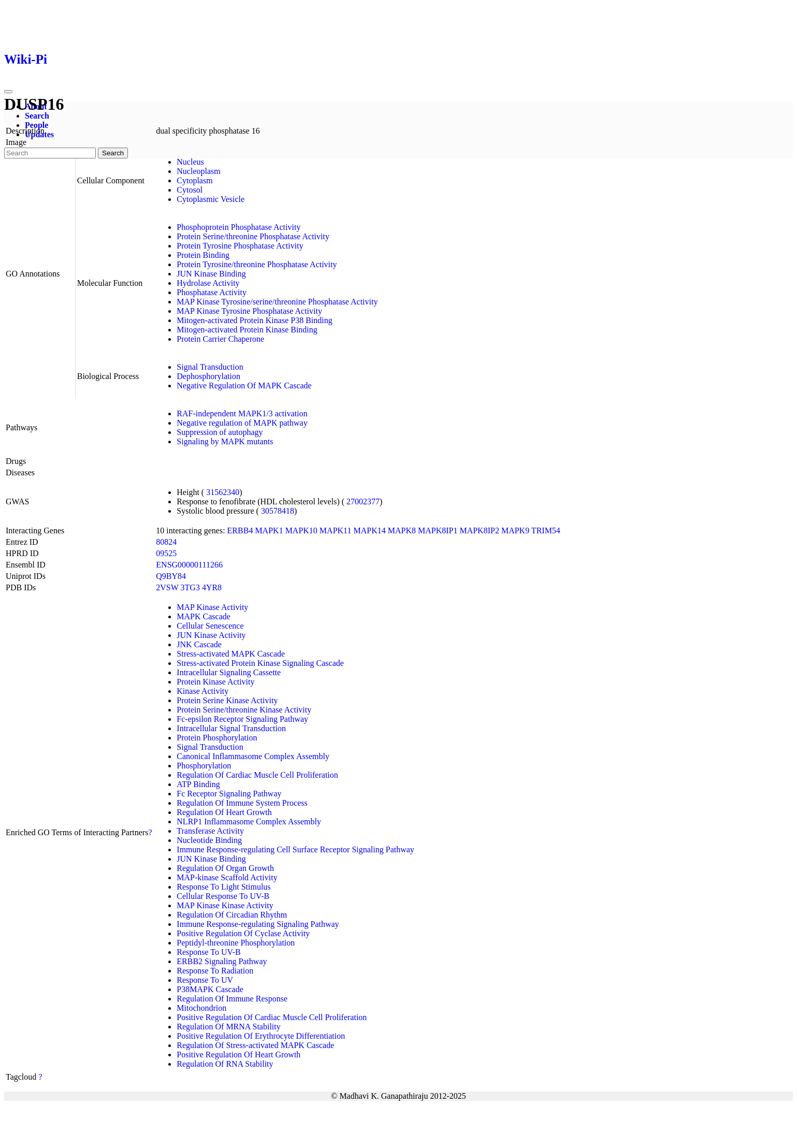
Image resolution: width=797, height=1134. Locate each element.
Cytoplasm (194, 180)
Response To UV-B (208, 952)
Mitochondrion (201, 1008)
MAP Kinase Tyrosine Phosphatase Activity (249, 311)
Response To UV (205, 980)
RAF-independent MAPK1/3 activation (242, 413)
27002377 (363, 501)
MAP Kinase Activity (212, 607)
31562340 (222, 492)
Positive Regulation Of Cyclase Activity (243, 933)
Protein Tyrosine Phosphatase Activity (240, 245)
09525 (166, 553)
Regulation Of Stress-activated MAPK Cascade (255, 1045)
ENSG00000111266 (189, 564)
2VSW (167, 587)
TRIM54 (545, 530)
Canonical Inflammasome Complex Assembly (253, 756)
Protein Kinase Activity (215, 681)
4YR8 (212, 587)
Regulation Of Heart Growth (224, 812)
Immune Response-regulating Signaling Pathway (258, 924)
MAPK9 (515, 530)
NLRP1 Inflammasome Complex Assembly (249, 821)
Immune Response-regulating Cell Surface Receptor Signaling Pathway (295, 849)
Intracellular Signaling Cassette (229, 672)
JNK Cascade (199, 644)
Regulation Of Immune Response (232, 998)
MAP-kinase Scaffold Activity (227, 877)
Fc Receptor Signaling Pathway (229, 793)
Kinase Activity (202, 691)
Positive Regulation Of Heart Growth (238, 1054)
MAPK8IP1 (437, 530)
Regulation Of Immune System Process (242, 802)
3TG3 (190, 587)
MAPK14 (370, 530)
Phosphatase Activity (212, 292)
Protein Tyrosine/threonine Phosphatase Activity (257, 264)
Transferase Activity (210, 830)
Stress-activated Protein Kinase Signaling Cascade (260, 663)
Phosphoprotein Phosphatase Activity (238, 227)
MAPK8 (402, 530)
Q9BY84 (171, 576)
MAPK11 (336, 530)
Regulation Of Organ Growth (225, 868)
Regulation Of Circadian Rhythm (232, 914)
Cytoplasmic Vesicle (210, 199)
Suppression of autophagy (220, 432)
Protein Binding (203, 255)
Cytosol (189, 189)
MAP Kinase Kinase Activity (225, 905)
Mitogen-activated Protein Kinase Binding (247, 329)
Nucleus (190, 161)
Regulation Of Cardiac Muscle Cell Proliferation (257, 774)
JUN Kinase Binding (211, 273)
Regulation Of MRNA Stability (228, 1026)
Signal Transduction (210, 366)
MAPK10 (301, 530)
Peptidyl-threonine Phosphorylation (236, 942)
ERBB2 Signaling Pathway (222, 961)
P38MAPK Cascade (210, 989)
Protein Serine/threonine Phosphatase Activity (253, 236)
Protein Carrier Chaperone (220, 339)
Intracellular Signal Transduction (231, 728)
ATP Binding (198, 784)
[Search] (50, 153)
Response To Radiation (215, 970)
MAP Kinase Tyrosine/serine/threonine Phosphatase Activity (277, 301)
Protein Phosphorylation (217, 737)
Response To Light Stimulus (223, 886)
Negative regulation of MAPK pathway (242, 422)
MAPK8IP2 (479, 530)
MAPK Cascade (203, 616)
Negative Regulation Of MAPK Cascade (244, 385)
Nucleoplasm (198, 171)
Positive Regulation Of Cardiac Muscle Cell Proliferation (272, 1017)
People (36, 125)
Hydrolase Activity (208, 283)
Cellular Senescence (210, 625)
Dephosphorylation (208, 376)
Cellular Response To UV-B (223, 896)
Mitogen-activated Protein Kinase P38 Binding (254, 320)
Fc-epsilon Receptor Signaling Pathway (242, 719)
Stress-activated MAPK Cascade (231, 653)
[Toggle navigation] (8, 91)
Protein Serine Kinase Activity (227, 700)
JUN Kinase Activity (211, 635)
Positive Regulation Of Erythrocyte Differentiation (261, 1035)
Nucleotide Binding (209, 840)
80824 (166, 541)
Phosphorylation (204, 765)
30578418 (277, 510)
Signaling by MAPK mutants (225, 441)
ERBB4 (240, 530)
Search (37, 115)
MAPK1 (269, 530)
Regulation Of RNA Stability (225, 1063)
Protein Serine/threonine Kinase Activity (244, 709)
